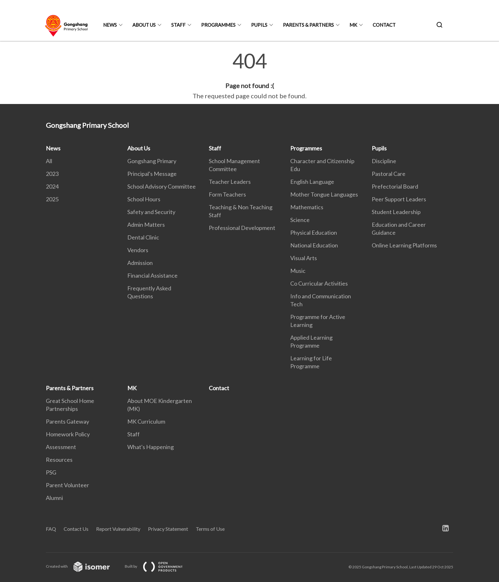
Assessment (61, 446)
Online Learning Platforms (404, 245)
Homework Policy (68, 434)
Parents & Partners (308, 25)
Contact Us (76, 529)
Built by (159, 566)
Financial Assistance (152, 275)
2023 (52, 173)
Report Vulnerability (118, 529)
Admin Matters (146, 224)
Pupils (259, 25)
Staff (178, 25)
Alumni (54, 497)
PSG (51, 472)
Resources (59, 459)
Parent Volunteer (67, 485)
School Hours (143, 199)
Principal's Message (152, 173)
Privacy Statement (168, 529)
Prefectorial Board (395, 186)
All (49, 160)
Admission (140, 262)
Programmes (218, 25)
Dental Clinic (143, 237)
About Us (144, 25)
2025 (52, 199)
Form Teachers (227, 194)
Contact (384, 25)
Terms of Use (210, 529)
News (110, 25)
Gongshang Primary (151, 160)
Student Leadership (396, 211)
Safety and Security (151, 211)
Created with (83, 566)
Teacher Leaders (230, 181)
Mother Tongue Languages (324, 194)
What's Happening (150, 446)
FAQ (51, 529)
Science (300, 219)
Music (298, 270)
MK (353, 25)
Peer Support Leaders (399, 199)
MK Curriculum (146, 421)
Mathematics (306, 207)
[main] (249, 76)
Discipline (384, 160)
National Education (314, 245)
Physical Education (313, 232)
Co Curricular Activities (319, 283)
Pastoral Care (388, 173)
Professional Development (242, 227)
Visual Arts (303, 257)
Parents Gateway (67, 421)
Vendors (137, 249)
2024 (52, 186)
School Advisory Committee (161, 186)
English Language (312, 181)
